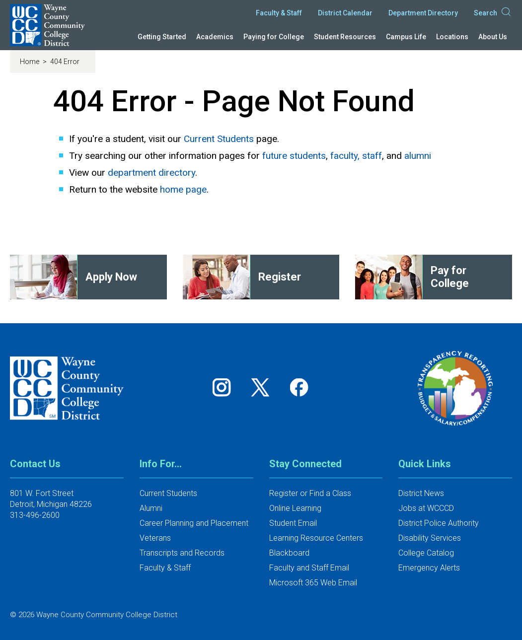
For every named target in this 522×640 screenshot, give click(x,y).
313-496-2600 (35, 515)
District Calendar (345, 13)
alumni (417, 155)
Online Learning (295, 508)
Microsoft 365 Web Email (313, 582)
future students (294, 155)
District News (421, 493)
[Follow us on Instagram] (225, 387)
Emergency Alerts (429, 567)
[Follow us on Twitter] (263, 387)
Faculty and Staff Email (309, 567)
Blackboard (289, 553)
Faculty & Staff (279, 13)
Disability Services (429, 538)
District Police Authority (438, 523)
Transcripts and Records (182, 553)
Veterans (155, 538)
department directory (151, 172)
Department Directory (423, 13)
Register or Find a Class (310, 493)
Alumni (151, 508)
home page (183, 189)
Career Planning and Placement (194, 523)
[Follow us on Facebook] (300, 387)
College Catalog (426, 553)
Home (30, 62)
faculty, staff (356, 155)
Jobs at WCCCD (426, 508)
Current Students (219, 138)
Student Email (293, 523)
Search (493, 12)
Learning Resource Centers (316, 538)
